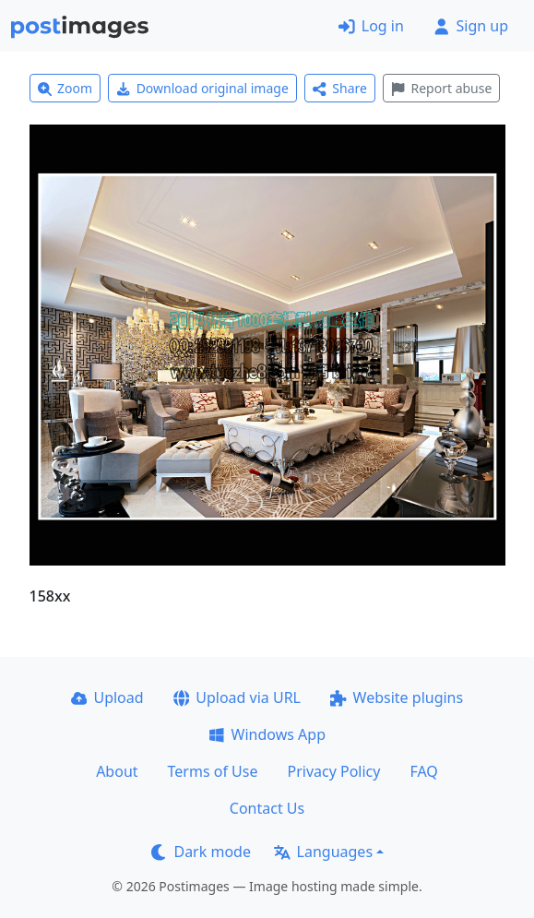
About (116, 771)
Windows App (267, 734)
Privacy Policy (333, 771)
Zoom (65, 88)
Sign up (470, 26)
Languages (323, 851)
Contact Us (267, 808)
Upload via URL (237, 697)
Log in (371, 26)
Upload (107, 697)
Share (340, 88)
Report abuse (441, 88)
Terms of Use (213, 771)
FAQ (423, 771)
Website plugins (396, 697)
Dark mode (201, 851)
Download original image (202, 88)
